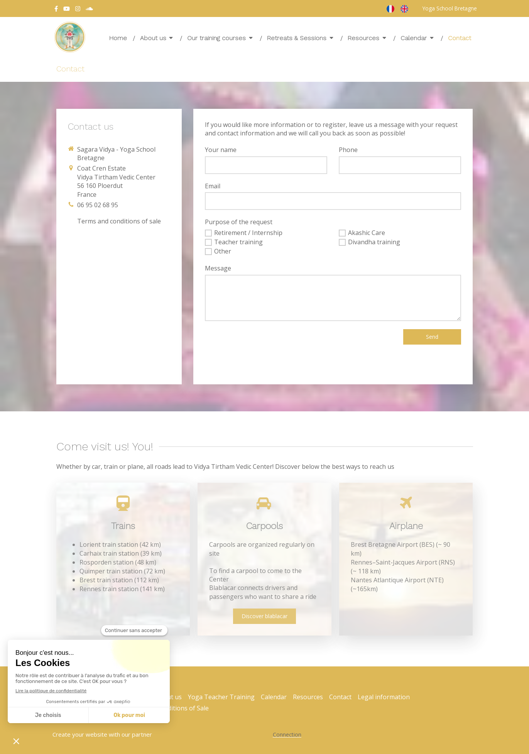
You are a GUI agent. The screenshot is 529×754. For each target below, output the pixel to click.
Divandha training (374, 242)
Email (212, 186)
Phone (348, 149)
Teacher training (238, 242)
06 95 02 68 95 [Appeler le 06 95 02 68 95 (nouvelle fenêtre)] (97, 205)
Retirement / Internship (248, 232)
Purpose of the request (238, 222)
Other (222, 251)
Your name (221, 149)
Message (218, 268)
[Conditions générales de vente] (119, 221)
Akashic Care (366, 232)
